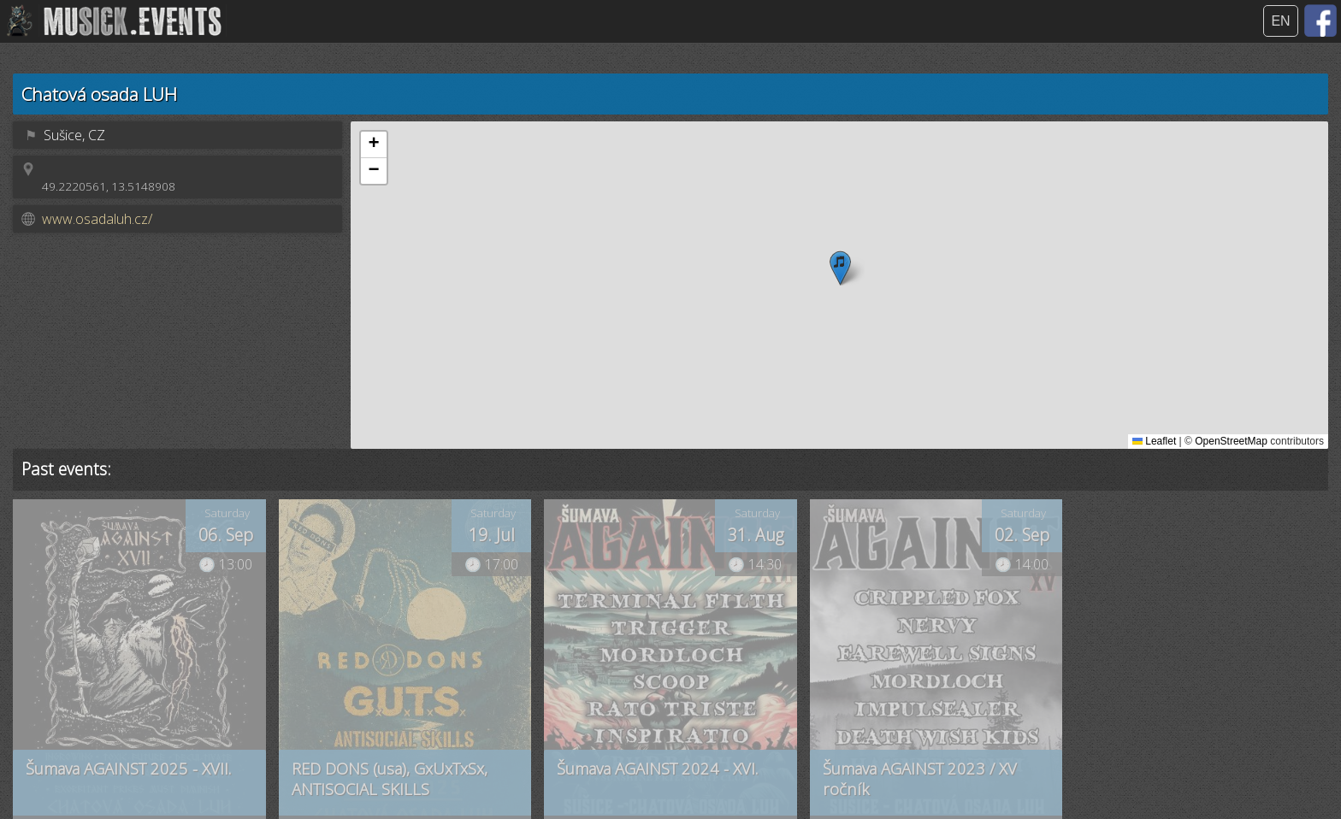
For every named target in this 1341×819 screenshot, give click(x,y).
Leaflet (1154, 441)
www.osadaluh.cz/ (97, 218)
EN (1280, 21)
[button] (840, 268)
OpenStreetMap (1231, 441)
